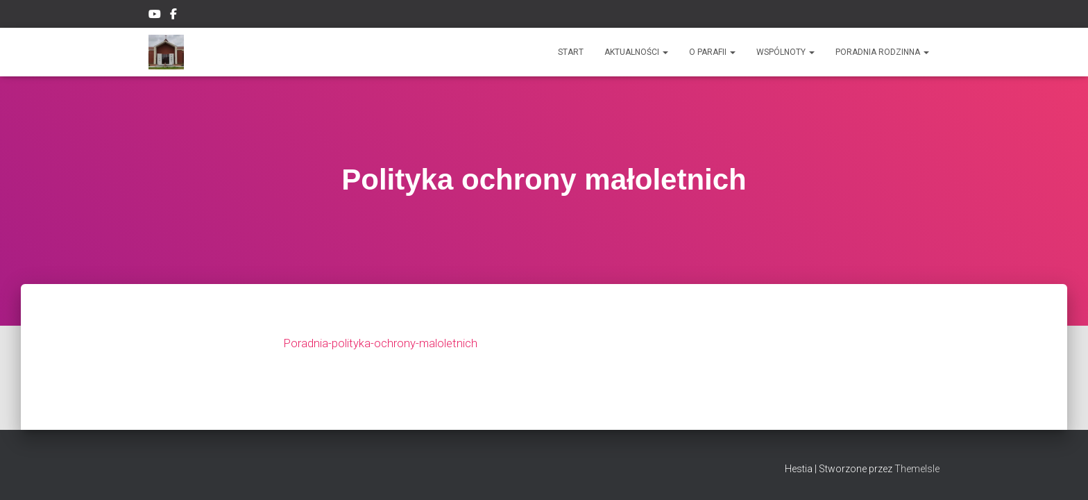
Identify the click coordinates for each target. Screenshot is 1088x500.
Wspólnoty (785, 52)
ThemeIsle (917, 468)
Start (571, 52)
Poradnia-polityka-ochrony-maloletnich (387, 349)
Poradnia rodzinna (882, 52)
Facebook (174, 16)
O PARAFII (712, 52)
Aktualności (636, 52)
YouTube (154, 16)
